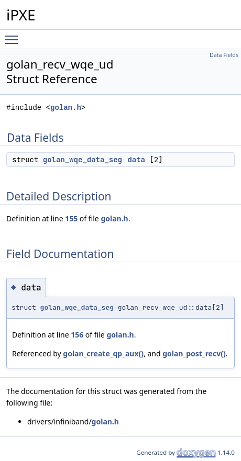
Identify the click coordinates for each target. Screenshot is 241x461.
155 (71, 218)
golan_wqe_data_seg (82, 159)
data (136, 159)
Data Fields (224, 55)
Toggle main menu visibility (14, 35)
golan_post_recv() (194, 353)
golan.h (65, 108)
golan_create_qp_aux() (103, 353)
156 (77, 335)
